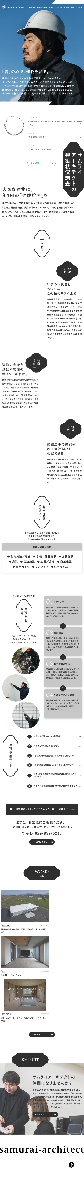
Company (59, 7)
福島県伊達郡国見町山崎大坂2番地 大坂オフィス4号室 (15, 1165)
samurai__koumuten (69, 1153)
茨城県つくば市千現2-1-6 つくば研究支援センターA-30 (13, 1147)
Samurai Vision (42, 7)
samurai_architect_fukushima (70, 1158)
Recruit (66, 7)
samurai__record (67, 1165)
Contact (79, 7)
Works (51, 7)
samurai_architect (68, 1147)
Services (32, 7)
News (72, 7)
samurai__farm (66, 1176)
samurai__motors (68, 1170)
